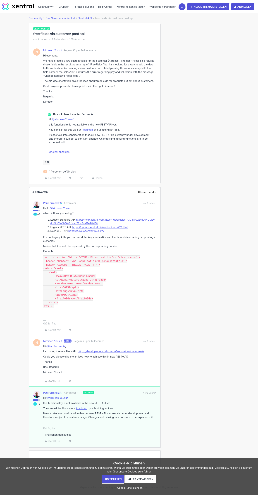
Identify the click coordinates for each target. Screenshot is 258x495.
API (47, 162)
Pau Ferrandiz (51, 203)
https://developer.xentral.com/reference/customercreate (111, 351)
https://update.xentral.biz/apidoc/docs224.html (100, 227)
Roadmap (87, 129)
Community (35, 18)
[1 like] (59, 171)
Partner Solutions (83, 6)
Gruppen (64, 6)
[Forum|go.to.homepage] (18, 6)
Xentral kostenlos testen (131, 6)
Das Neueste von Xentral (60, 18)
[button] (208, 6)
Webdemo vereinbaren (162, 6)
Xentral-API (85, 18)
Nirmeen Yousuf (52, 50)
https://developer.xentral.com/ (86, 230)
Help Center (105, 6)
